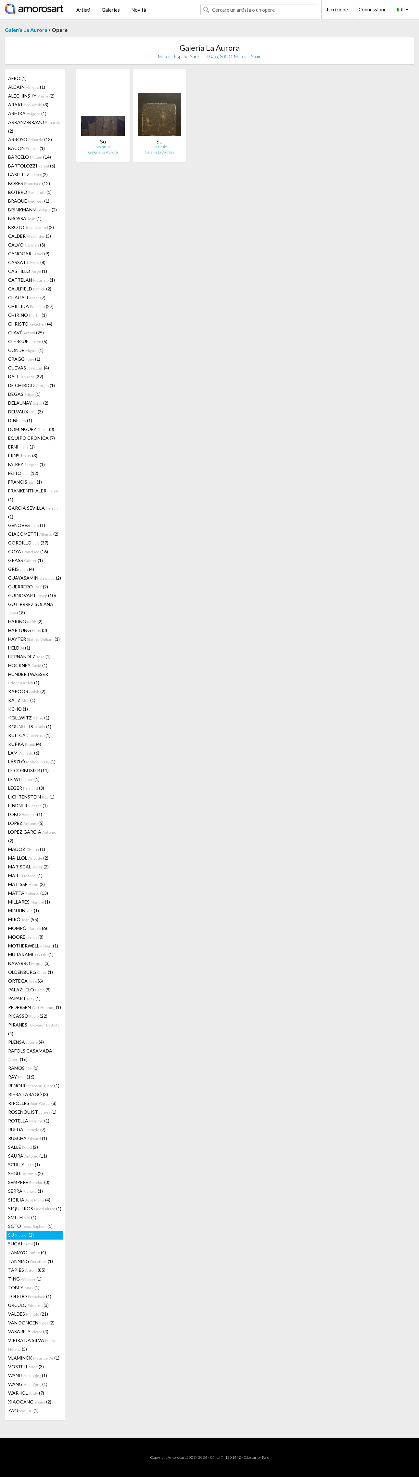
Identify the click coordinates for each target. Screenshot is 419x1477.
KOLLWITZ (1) (28, 717)
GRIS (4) (21, 569)
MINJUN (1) (23, 910)
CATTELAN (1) (31, 280)
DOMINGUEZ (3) (31, 429)
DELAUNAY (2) (28, 403)
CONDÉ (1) (26, 350)
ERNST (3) (22, 455)
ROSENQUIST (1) (32, 1112)
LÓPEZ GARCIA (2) (32, 836)
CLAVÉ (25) (26, 332)
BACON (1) (26, 148)
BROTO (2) (31, 227)
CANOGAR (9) (28, 253)
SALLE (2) (23, 1147)
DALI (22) (25, 376)
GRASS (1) (25, 560)
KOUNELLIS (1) (29, 726)
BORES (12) (29, 183)
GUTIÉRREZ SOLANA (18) (30, 608)
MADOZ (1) (26, 849)
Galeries (111, 10)
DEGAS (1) (24, 394)
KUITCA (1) (29, 735)
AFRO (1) (17, 78)
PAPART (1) (24, 998)
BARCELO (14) (29, 157)
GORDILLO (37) (28, 542)
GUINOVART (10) (32, 595)
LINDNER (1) (28, 805)
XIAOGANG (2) (29, 1401)
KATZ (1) (21, 700)
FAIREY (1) (26, 464)
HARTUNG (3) (27, 630)
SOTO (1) (30, 1226)
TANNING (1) (30, 1261)
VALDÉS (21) (28, 1314)
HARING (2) (25, 621)
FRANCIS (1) (25, 482)
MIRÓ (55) (23, 919)
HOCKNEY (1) (27, 665)
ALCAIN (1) (26, 87)
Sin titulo (103, 146)
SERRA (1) (25, 1191)
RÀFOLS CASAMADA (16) (30, 1055)
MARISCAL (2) (28, 866)
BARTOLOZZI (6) (31, 165)
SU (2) (21, 1235)
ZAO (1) (23, 1410)
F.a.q (265, 1457)
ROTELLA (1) (28, 1120)
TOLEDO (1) (29, 1296)
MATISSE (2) (26, 884)
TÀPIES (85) (26, 1270)
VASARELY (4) (28, 1331)
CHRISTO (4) (30, 324)
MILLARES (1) (29, 902)
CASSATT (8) (26, 262)
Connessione (373, 9)
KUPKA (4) (24, 744)
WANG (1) (27, 1375)
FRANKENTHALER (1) (33, 495)
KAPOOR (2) (26, 691)
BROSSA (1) (25, 218)
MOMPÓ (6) (27, 928)
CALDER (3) (29, 236)
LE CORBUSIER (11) (28, 770)
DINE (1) (20, 420)
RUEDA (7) (26, 1129)
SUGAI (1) (23, 1243)
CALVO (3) (26, 245)
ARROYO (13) (30, 139)
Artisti (83, 10)
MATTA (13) (28, 893)
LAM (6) (23, 753)
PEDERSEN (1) (34, 1007)
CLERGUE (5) (27, 341)
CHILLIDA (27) (31, 306)
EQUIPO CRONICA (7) (31, 438)
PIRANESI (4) (33, 1029)
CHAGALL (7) (26, 297)
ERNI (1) (21, 447)
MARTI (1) (25, 875)
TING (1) (25, 1279)
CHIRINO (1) (27, 315)
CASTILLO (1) (27, 271)
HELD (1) (19, 648)
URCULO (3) (28, 1305)
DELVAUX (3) (25, 411)
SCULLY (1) (24, 1164)
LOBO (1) (25, 814)
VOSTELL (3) (26, 1366)
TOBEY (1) (24, 1287)
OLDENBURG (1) (30, 972)
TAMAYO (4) (27, 1252)
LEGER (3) (26, 788)
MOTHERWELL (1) (33, 945)
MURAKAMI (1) (31, 954)
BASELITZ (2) (28, 174)
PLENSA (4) (26, 1042)
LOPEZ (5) (26, 823)
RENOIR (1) (33, 1085)
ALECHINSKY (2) (31, 96)
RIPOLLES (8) (32, 1103)
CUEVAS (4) (28, 367)
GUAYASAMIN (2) (34, 578)
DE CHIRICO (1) (31, 385)
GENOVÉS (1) (26, 525)
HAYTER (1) (34, 639)
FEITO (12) (23, 473)
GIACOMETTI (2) (33, 534)
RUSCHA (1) (27, 1138)
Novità (138, 10)
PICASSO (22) (27, 1016)
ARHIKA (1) (27, 113)
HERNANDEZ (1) (29, 656)
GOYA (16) (28, 551)
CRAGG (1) (24, 359)
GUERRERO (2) (28, 586)
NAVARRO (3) (29, 963)
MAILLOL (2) (28, 858)
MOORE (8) (26, 937)
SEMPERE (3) (28, 1182)
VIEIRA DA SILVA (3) (31, 1344)
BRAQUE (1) (28, 201)
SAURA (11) (27, 1156)
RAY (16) (21, 1077)
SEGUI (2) (25, 1173)
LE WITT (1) (24, 779)
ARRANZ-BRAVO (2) (34, 126)
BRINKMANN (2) (32, 209)
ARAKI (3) (28, 104)
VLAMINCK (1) (33, 1358)
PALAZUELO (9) (29, 989)
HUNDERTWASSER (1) (28, 678)
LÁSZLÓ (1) (32, 761)
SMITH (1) (22, 1217)
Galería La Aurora (26, 30)
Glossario (252, 1457)
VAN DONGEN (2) (31, 1322)
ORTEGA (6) (25, 981)
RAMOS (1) (23, 1068)
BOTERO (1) (30, 192)
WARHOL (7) (26, 1393)
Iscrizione (337, 9)
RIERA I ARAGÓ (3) (28, 1094)
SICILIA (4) (29, 1199)
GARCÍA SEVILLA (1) (33, 512)
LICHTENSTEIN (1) (31, 796)
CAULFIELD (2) (29, 288)
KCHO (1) (18, 709)
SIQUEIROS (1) (34, 1208)
